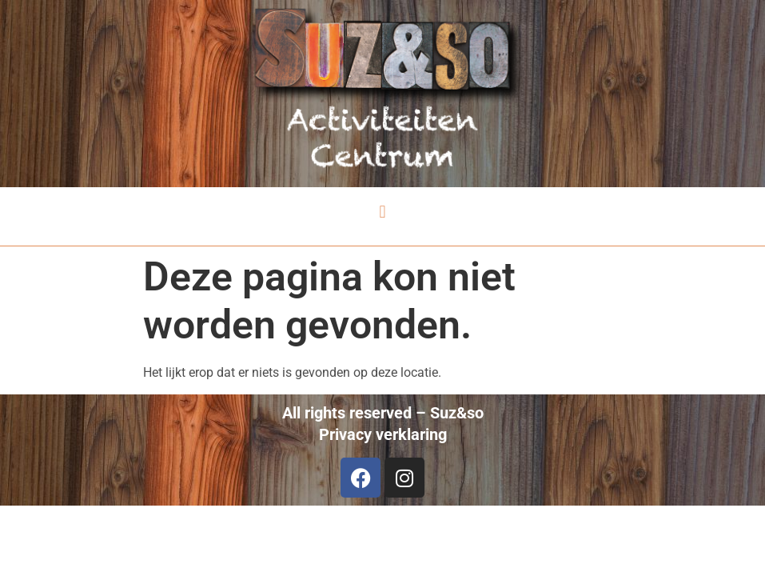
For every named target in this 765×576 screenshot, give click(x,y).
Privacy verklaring (383, 434)
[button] (382, 212)
